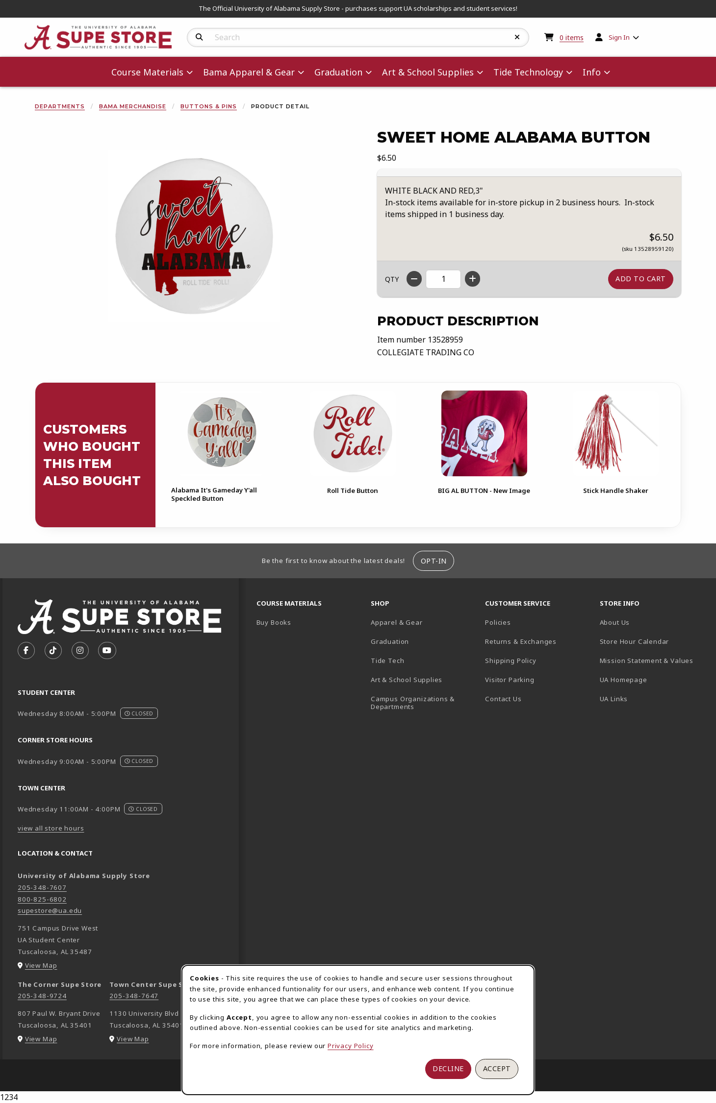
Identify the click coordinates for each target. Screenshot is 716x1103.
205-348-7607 (42, 887)
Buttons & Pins (208, 106)
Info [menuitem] (592, 72)
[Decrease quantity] (414, 279)
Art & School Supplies (406, 679)
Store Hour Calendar (653, 641)
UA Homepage (653, 679)
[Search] (199, 37)
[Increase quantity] (472, 279)
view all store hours (51, 828)
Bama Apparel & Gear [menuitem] (249, 72)
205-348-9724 (42, 995)
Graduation (390, 641)
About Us (615, 622)
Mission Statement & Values (646, 660)
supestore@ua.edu (50, 910)
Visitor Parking (509, 679)
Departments (60, 106)
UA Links (614, 698)
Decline (448, 1068)
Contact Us (503, 698)
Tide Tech (387, 660)
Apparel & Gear (397, 622)
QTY (392, 279)
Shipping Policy (510, 660)
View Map (41, 965)
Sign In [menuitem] (619, 37)
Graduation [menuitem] (338, 72)
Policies (498, 622)
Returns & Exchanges (521, 641)
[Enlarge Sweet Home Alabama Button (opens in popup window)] (194, 236)
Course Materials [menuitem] (147, 72)
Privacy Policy (351, 1045)
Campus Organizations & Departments (424, 702)
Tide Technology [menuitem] (528, 72)
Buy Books (273, 622)
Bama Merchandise (132, 106)
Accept (497, 1068)
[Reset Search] (517, 37)
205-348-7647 (133, 995)
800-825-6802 (42, 899)
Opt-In (434, 560)
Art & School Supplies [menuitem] (428, 72)
